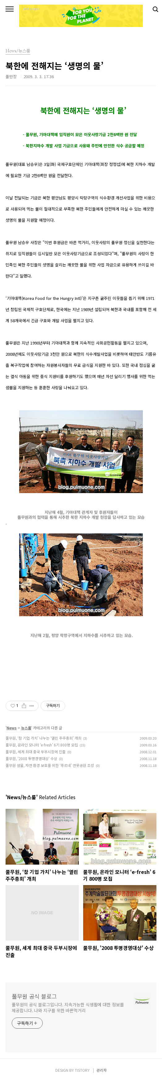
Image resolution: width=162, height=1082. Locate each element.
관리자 (101, 1070)
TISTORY (82, 1070)
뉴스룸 (26, 727)
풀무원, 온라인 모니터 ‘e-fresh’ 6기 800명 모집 (42, 744)
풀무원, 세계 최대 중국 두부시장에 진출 (36, 751)
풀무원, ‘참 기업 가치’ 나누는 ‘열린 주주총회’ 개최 (43, 738)
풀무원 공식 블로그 (34, 996)
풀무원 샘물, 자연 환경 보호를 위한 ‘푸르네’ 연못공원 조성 (50, 765)
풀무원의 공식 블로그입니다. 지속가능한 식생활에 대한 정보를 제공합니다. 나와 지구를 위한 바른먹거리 (68, 1007)
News (11, 727)
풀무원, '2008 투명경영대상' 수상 (31, 758)
